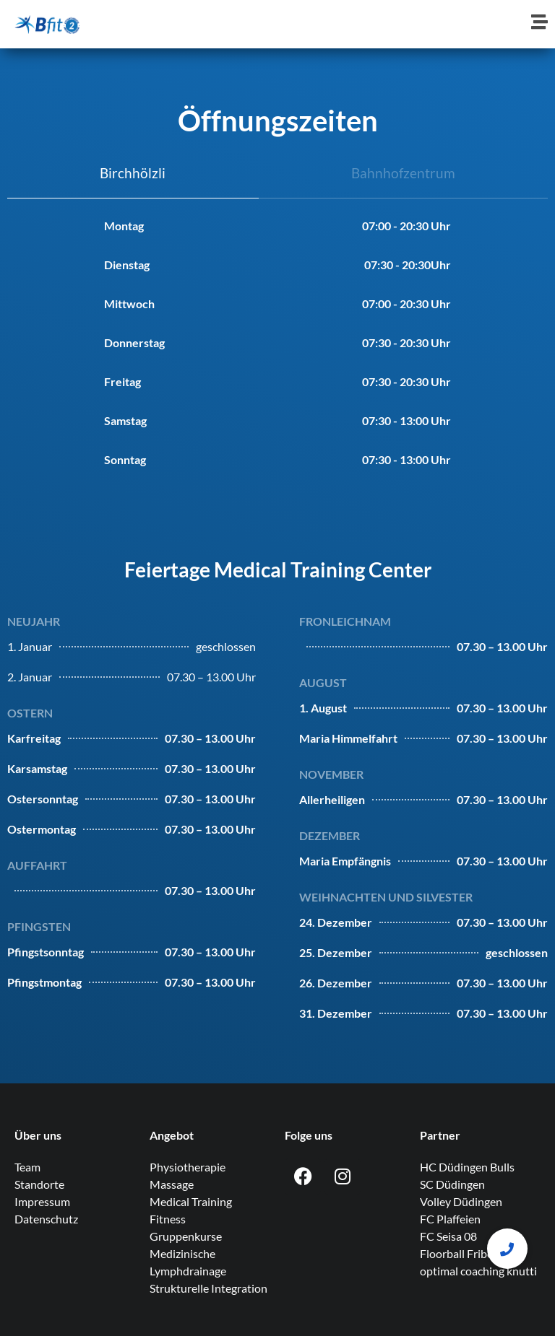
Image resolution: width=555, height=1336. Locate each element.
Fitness (168, 1219)
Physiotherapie (187, 1167)
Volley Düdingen (461, 1201)
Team (27, 1167)
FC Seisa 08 (448, 1236)
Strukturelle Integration (208, 1288)
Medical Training (191, 1201)
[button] (507, 1248)
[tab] (133, 173)
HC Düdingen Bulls (467, 1167)
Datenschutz (46, 1219)
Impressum (42, 1201)
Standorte (39, 1184)
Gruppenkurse (186, 1236)
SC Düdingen (452, 1184)
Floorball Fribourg (465, 1253)
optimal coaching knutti (478, 1271)
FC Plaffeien (450, 1219)
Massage (172, 1184)
